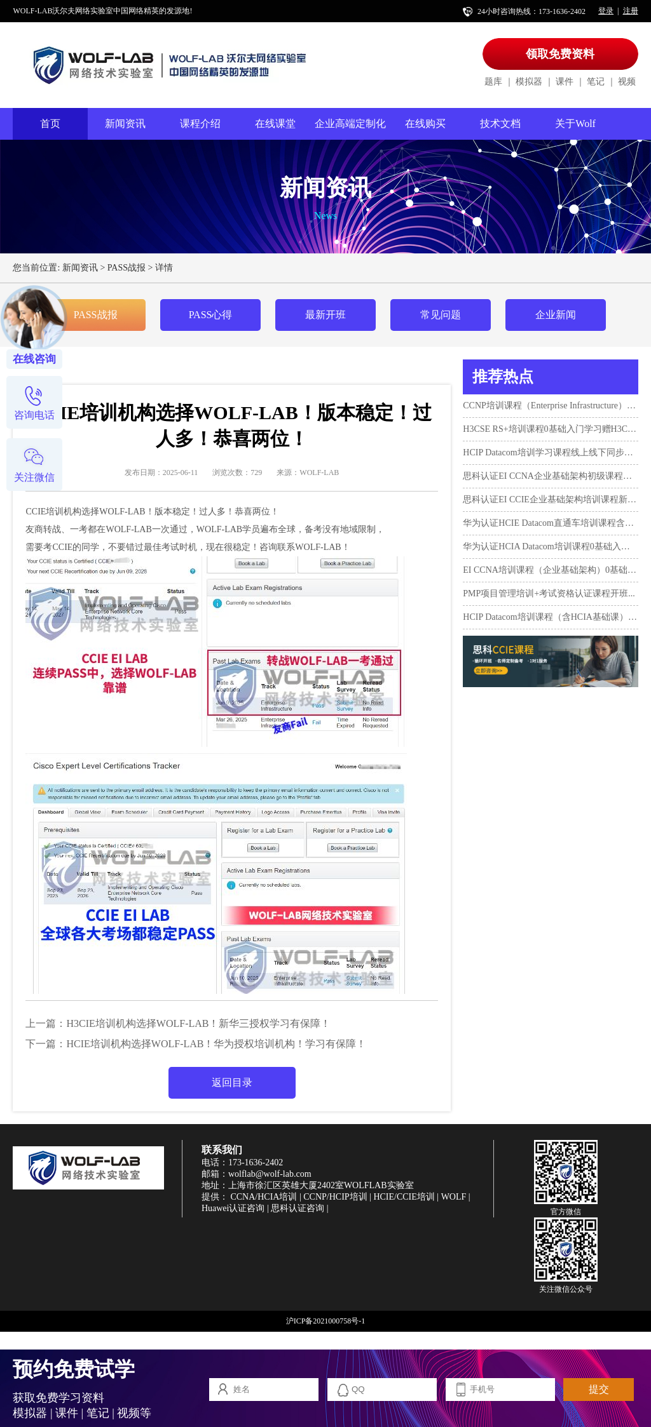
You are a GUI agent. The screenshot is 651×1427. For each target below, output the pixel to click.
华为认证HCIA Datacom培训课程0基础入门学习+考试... (550, 546)
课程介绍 (200, 123)
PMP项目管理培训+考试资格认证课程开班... (548, 593)
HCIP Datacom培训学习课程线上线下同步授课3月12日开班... (550, 452)
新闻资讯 (125, 123)
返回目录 (232, 1082)
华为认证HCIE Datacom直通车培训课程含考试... (550, 523)
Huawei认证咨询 (233, 1208)
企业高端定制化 (350, 123)
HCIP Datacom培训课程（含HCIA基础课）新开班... (550, 617)
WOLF (454, 1197)
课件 (564, 81)
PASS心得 (211, 314)
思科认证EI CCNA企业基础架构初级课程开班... (550, 476)
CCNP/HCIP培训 (335, 1197)
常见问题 (440, 314)
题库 (493, 81)
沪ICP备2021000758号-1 (326, 1320)
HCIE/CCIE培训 (403, 1197)
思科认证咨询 (297, 1208)
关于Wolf (575, 123)
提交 (599, 1389)
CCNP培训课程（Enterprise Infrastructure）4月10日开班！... (550, 405)
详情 (164, 267)
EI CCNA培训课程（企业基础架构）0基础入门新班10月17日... (550, 570)
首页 (50, 123)
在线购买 (425, 123)
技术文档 (500, 123)
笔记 (596, 81)
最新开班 (325, 314)
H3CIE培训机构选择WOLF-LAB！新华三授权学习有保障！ (198, 1023)
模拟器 (529, 81)
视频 (627, 81)
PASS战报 (126, 267)
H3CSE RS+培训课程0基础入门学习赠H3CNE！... (550, 429)
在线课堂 (275, 123)
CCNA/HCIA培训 (263, 1197)
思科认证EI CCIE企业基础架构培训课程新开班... (550, 499)
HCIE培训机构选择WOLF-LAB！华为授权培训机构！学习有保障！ (216, 1043)
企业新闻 (555, 314)
